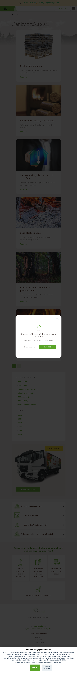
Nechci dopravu (29, 347)
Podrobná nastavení (47, 667)
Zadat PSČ (47, 347)
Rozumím (35, 667)
